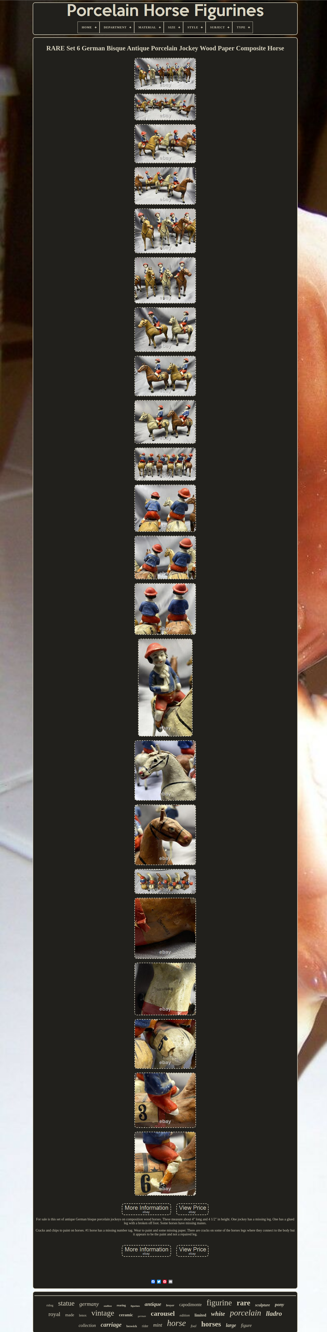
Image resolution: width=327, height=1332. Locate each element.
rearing (121, 1305)
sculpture (262, 1305)
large (231, 1325)
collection (87, 1325)
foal (193, 1326)
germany (89, 1304)
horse (176, 1323)
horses (211, 1324)
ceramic (126, 1315)
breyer (170, 1305)
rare (243, 1303)
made (69, 1315)
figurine (219, 1302)
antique (153, 1304)
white (218, 1313)
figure (246, 1325)
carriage (111, 1324)
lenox (82, 1315)
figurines (135, 1306)
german (142, 1316)
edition (185, 1315)
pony (279, 1304)
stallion (108, 1305)
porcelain (245, 1312)
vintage (102, 1313)
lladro (274, 1313)
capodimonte (190, 1304)
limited (200, 1315)
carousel (163, 1313)
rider (145, 1326)
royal (54, 1314)
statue (66, 1303)
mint (157, 1325)
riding (49, 1305)
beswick (131, 1326)
